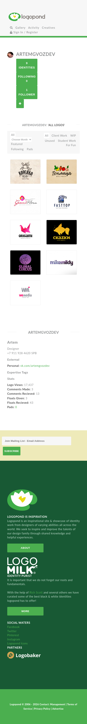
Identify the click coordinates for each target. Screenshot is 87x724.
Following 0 (27, 78)
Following (17, 149)
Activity (33, 27)
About (25, 547)
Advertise (58, 708)
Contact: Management (52, 704)
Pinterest (13, 635)
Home (44, 16)
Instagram (13, 639)
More (25, 611)
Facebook (13, 627)
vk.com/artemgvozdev (35, 365)
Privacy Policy (42, 708)
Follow (20, 103)
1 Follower (27, 92)
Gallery (20, 27)
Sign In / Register (24, 32)
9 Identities (27, 65)
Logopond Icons (17, 643)
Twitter (12, 631)
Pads (30, 149)
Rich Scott (36, 592)
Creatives (48, 27)
